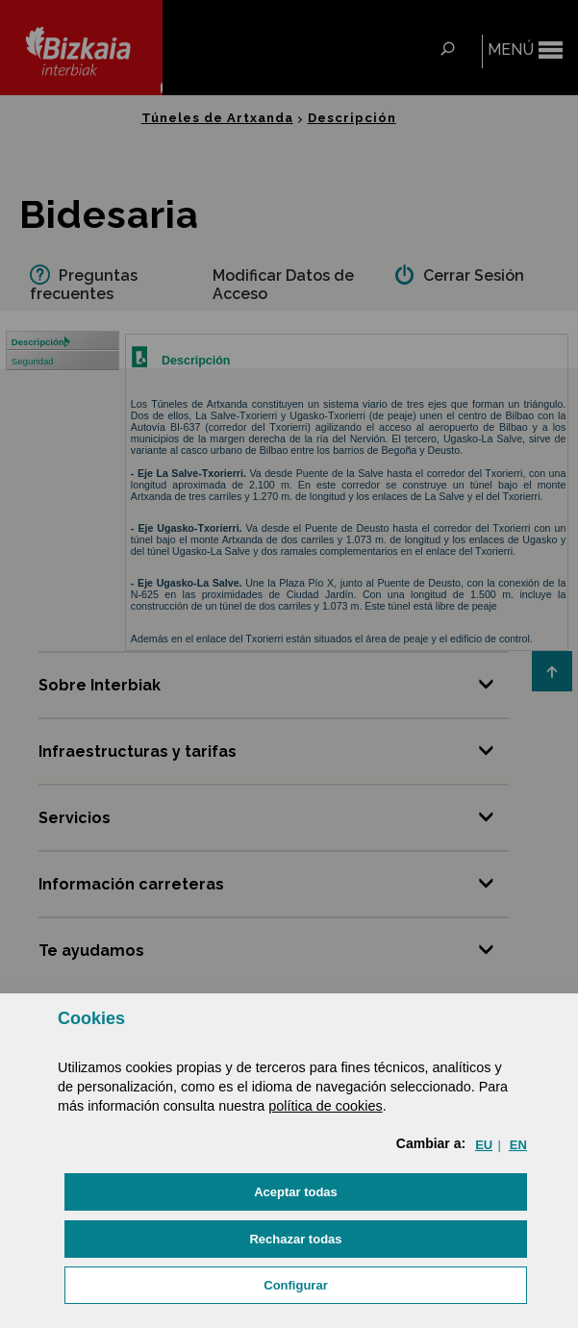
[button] (295, 1192)
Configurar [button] (295, 1285)
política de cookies (325, 1106)
